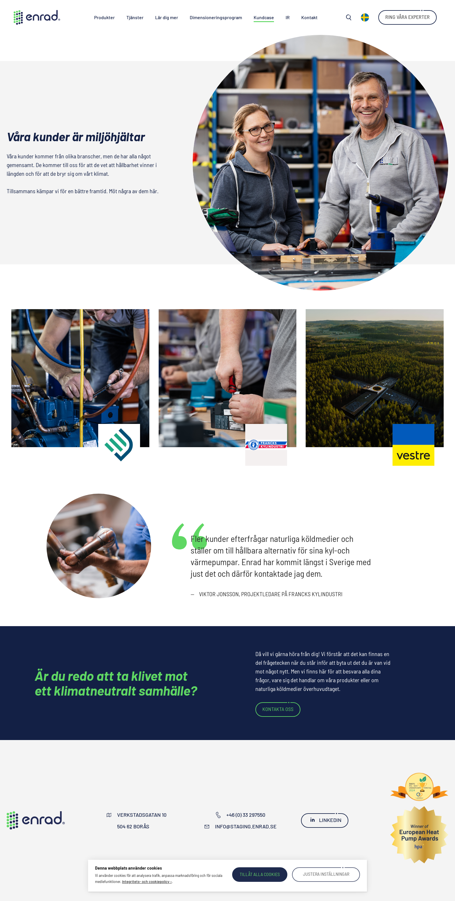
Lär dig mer (166, 17)
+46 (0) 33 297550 (245, 815)
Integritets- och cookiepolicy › (147, 881)
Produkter (104, 17)
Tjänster (135, 17)
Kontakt (309, 17)
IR (288, 17)
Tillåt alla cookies (260, 874)
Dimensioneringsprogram (216, 17)
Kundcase (264, 17)
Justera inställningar (326, 874)
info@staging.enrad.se (246, 826)
